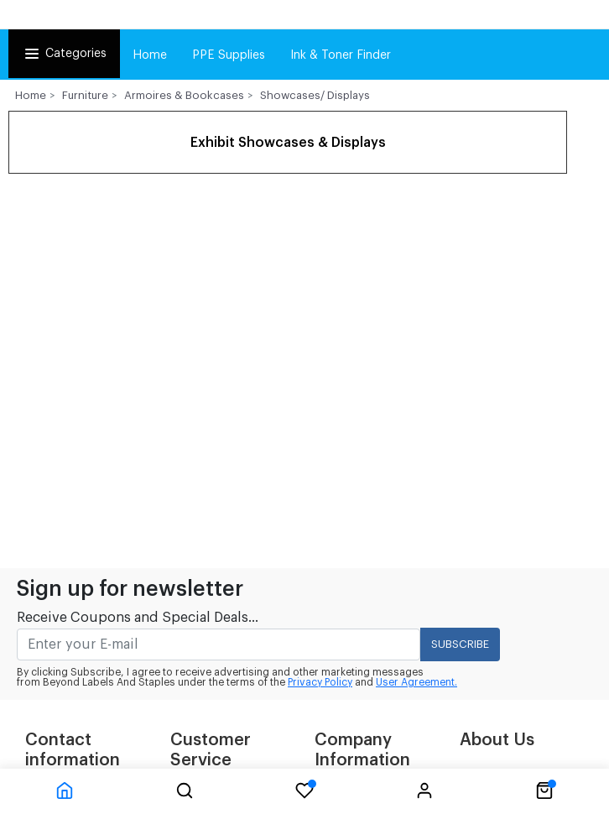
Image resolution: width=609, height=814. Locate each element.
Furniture (85, 95)
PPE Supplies (228, 55)
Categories (64, 54)
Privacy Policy (320, 682)
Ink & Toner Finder (340, 55)
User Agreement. (416, 682)
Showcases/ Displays (315, 95)
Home (150, 55)
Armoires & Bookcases (184, 95)
